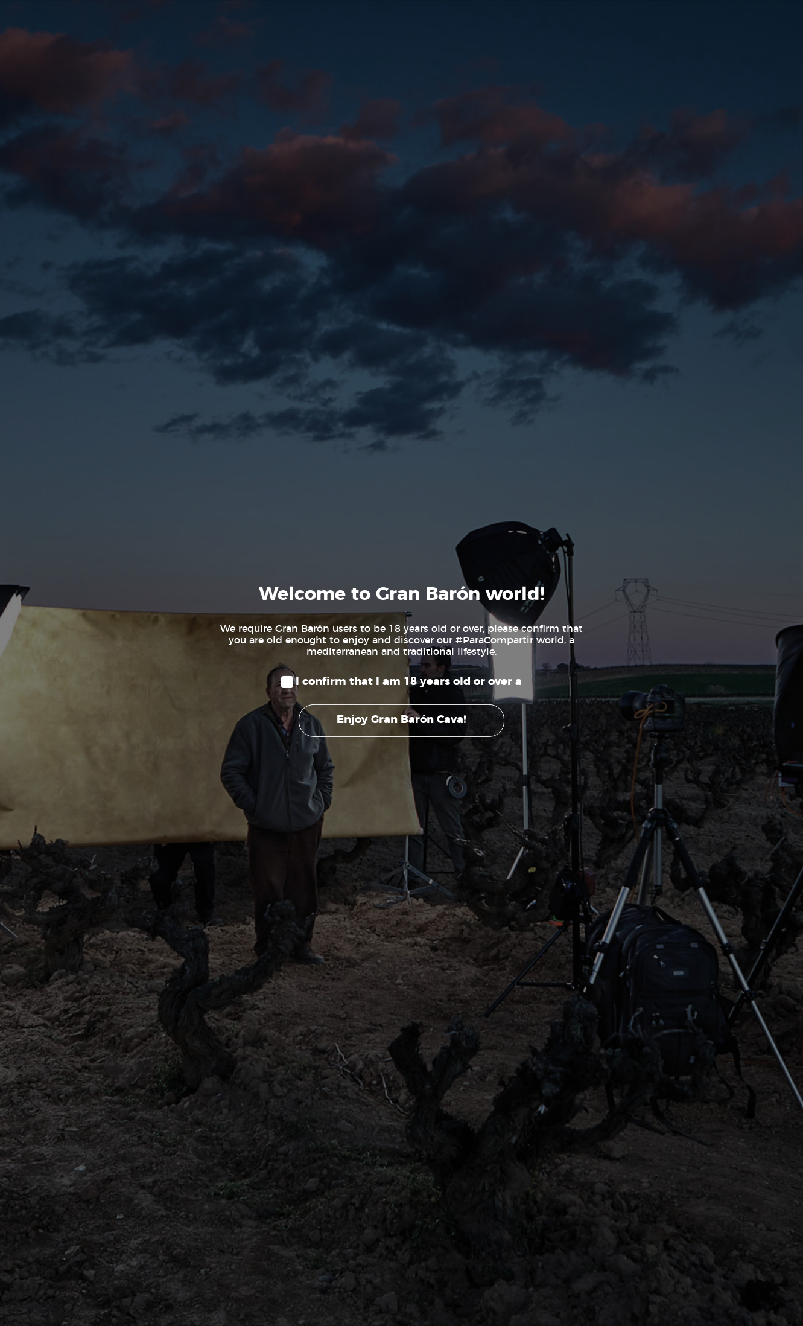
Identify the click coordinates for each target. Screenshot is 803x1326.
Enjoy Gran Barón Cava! (401, 720)
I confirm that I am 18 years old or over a (409, 682)
